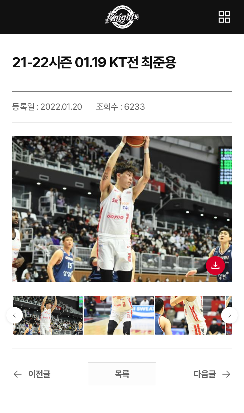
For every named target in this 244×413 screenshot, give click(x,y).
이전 (14, 315)
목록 (122, 374)
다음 (229, 315)
